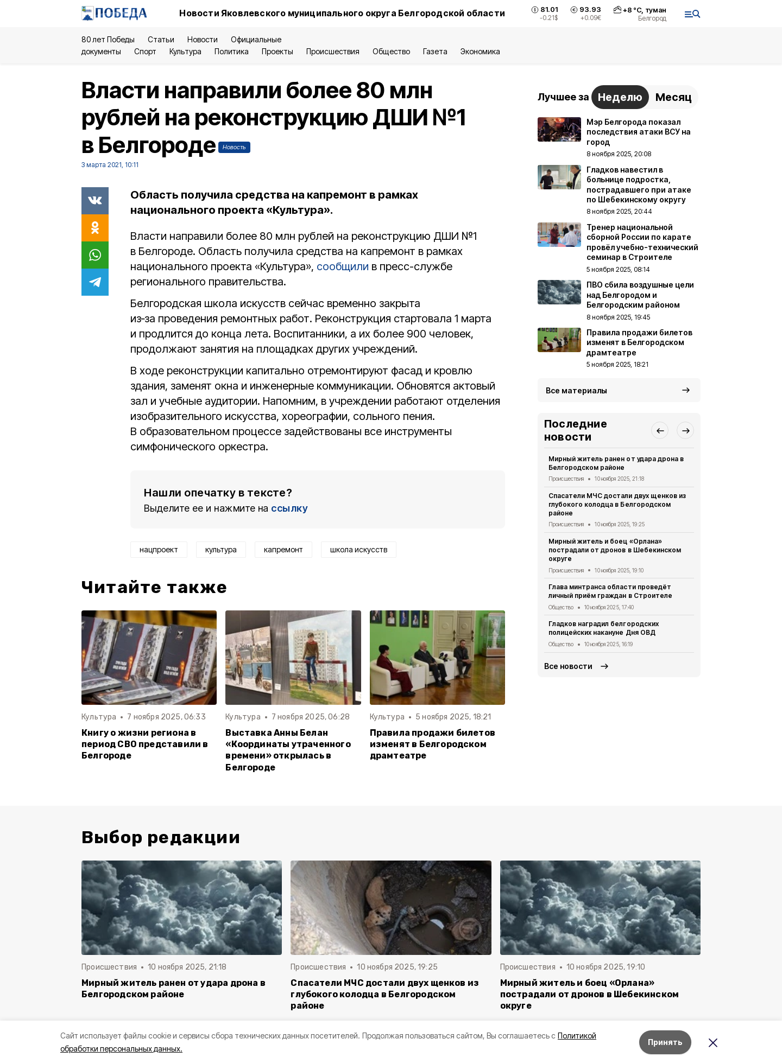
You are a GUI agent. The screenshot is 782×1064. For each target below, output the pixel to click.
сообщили (343, 266)
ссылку (289, 508)
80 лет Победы (108, 39)
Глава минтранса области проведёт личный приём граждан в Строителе (610, 591)
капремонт (283, 549)
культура (221, 549)
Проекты (277, 51)
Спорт (145, 51)
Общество (391, 51)
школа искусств (358, 549)
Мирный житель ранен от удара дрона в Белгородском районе (616, 463)
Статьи (161, 39)
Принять (665, 1042)
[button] (660, 430)
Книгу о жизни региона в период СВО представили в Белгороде (145, 744)
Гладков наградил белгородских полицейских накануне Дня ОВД (603, 628)
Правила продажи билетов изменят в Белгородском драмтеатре (432, 744)
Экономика (480, 51)
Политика (232, 51)
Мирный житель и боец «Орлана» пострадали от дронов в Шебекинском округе (614, 550)
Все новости (568, 666)
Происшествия (333, 51)
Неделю (620, 97)
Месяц (673, 97)
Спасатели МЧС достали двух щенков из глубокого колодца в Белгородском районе (617, 504)
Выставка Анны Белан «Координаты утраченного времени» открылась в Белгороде (287, 750)
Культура (185, 51)
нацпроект (159, 549)
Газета (435, 51)
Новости (202, 39)
